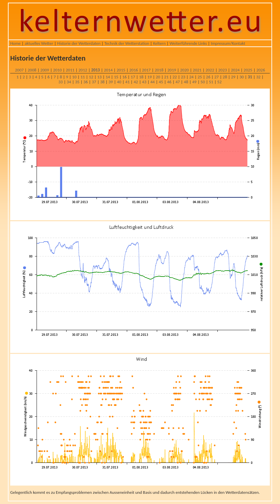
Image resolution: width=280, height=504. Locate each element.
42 (136, 81)
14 (108, 76)
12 (91, 76)
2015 (121, 69)
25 (200, 76)
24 (191, 76)
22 (175, 76)
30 (241, 76)
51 (211, 81)
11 (82, 76)
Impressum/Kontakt (228, 43)
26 (208, 76)
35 (77, 81)
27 (216, 76)
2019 (171, 69)
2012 (82, 69)
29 (233, 76)
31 (250, 76)
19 (150, 76)
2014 (108, 69)
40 (119, 81)
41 (127, 81)
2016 (133, 69)
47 (178, 81)
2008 (32, 69)
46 (169, 81)
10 (74, 76)
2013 (95, 69)
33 (60, 81)
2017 (146, 69)
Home (15, 43)
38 (102, 81)
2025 (248, 69)
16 (124, 76)
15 (116, 76)
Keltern (159, 43)
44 (152, 81)
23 (183, 76)
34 (69, 81)
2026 (260, 69)
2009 (45, 69)
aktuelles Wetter (39, 43)
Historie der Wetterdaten (78, 43)
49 (194, 81)
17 (133, 76)
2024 (235, 69)
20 (158, 76)
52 (219, 81)
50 (203, 81)
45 (161, 81)
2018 (159, 69)
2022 (210, 69)
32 (258, 76)
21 (166, 76)
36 (85, 81)
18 (141, 76)
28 (225, 76)
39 (111, 81)
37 (94, 81)
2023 (222, 69)
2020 (184, 69)
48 (186, 81)
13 (99, 76)
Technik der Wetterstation (126, 43)
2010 (57, 69)
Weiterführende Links (188, 43)
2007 (19, 69)
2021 (197, 69)
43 (144, 81)
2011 (70, 69)
